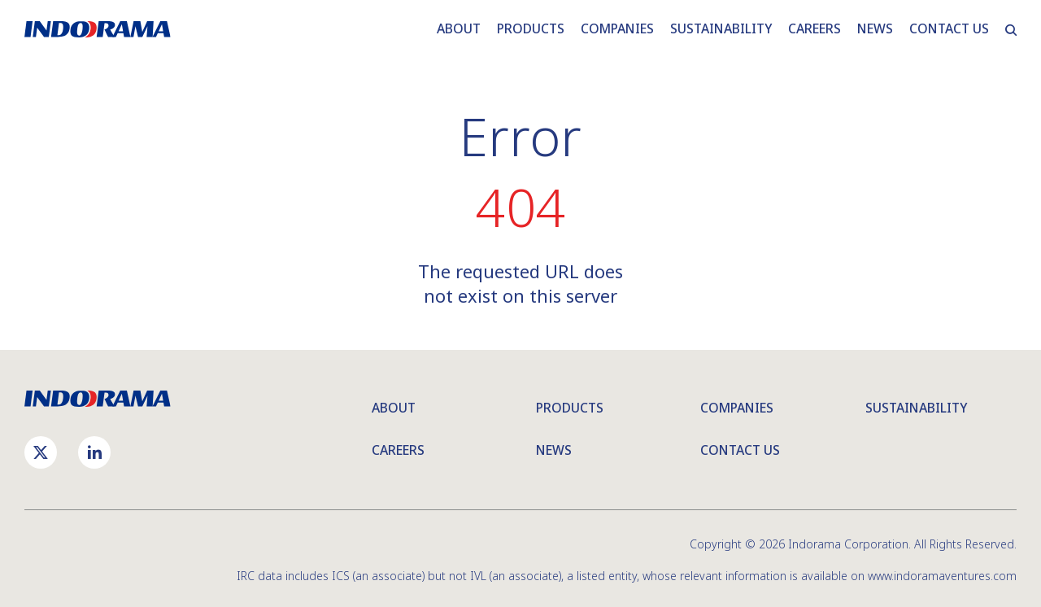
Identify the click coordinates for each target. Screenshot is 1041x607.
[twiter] (40, 453)
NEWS (875, 28)
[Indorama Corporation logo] (97, 399)
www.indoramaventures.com (942, 575)
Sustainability (916, 408)
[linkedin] (94, 452)
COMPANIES (617, 28)
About (394, 408)
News (554, 450)
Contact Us (740, 450)
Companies (736, 408)
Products (569, 408)
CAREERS (814, 28)
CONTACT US (949, 28)
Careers (398, 450)
